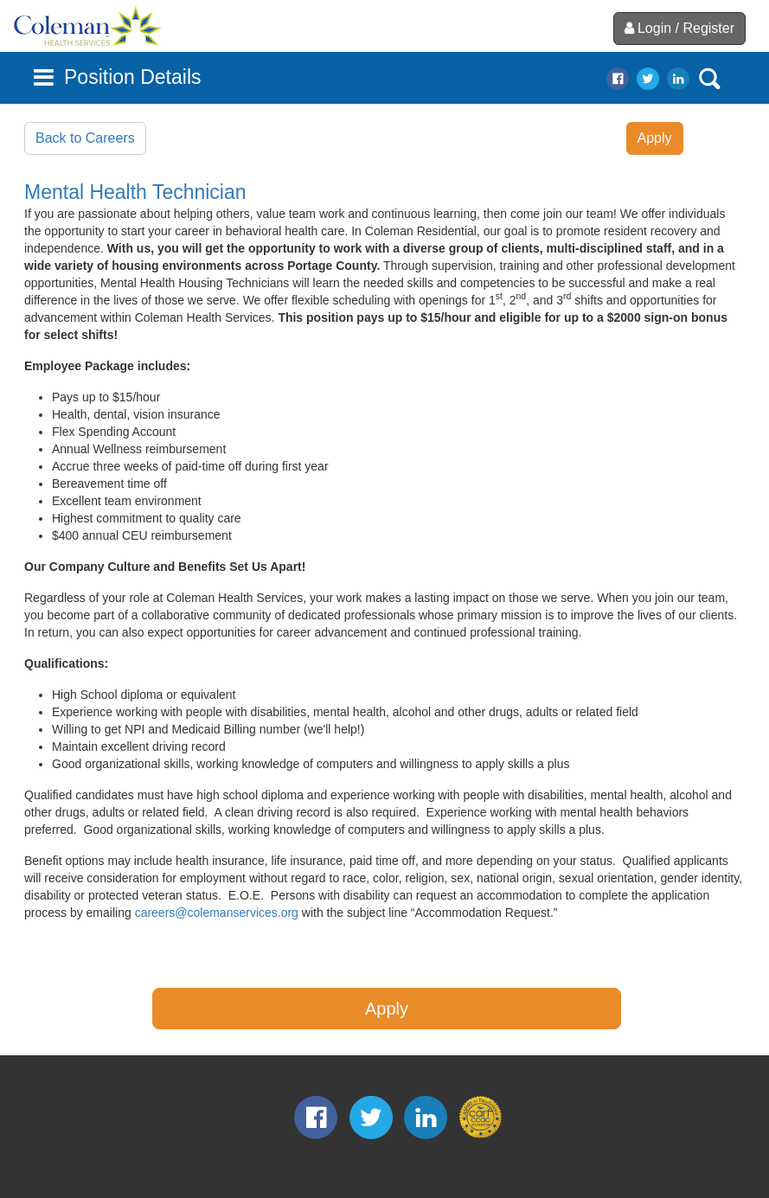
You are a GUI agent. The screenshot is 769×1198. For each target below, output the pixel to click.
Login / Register (679, 28)
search (709, 78)
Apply (655, 138)
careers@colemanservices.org (216, 912)
